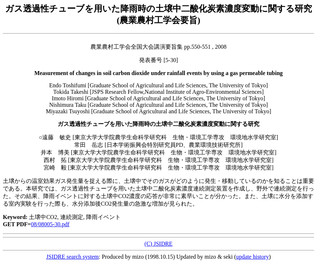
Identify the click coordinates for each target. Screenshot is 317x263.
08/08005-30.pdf (50, 224)
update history (252, 257)
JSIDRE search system (72, 257)
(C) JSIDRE (158, 244)
